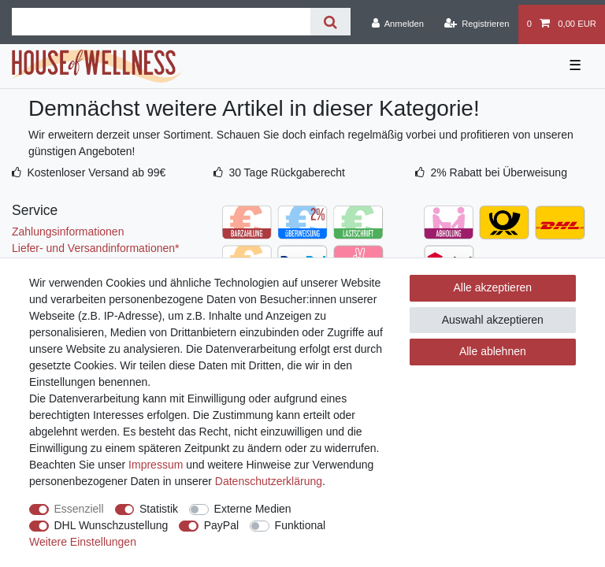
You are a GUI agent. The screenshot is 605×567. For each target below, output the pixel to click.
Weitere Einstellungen (82, 542)
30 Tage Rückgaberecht (286, 172)
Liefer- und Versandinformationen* (95, 248)
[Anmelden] (397, 24)
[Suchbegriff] (161, 21)
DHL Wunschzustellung (111, 525)
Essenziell (79, 508)
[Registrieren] (476, 24)
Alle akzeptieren (493, 287)
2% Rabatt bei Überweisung (498, 172)
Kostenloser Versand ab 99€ (96, 172)
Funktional (300, 525)
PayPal (221, 525)
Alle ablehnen (492, 351)
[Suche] (330, 21)
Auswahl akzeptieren (493, 319)
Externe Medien (252, 508)
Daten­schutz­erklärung (268, 481)
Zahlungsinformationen (68, 231)
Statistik (158, 508)
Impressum (155, 464)
